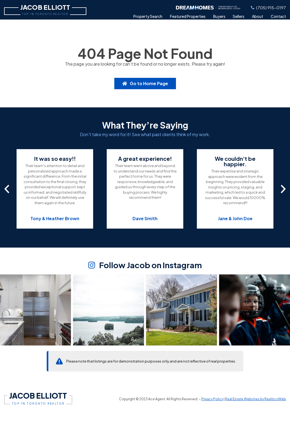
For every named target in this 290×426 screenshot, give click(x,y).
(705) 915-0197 (268, 7)
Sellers (238, 16)
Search (147, 16)
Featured (188, 16)
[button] (6, 189)
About (257, 16)
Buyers (219, 16)
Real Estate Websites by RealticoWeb (255, 399)
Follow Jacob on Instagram (145, 265)
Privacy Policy (212, 399)
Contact (278, 16)
